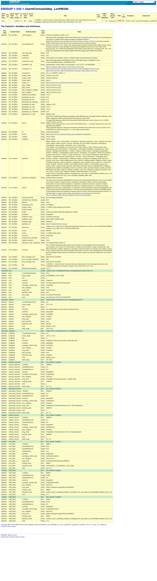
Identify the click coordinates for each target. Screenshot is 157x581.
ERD (153, 4)
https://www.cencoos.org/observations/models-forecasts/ (64, 83)
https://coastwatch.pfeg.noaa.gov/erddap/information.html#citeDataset (68, 195)
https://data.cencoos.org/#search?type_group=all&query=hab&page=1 (68, 134)
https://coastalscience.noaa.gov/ (71, 71)
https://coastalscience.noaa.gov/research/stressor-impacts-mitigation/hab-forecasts (72, 69)
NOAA (140, 4)
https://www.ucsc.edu (53, 71)
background (112, 21)
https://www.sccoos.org (89, 71)
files (25, 21)
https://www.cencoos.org (76, 67)
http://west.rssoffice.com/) (55, 45)
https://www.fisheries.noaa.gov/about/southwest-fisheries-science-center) (70, 41)
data (3, 21)
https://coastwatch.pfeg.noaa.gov (56, 67)
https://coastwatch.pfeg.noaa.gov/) (88, 37)
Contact (22, 537)
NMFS (144, 4)
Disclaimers (4, 537)
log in (130, 2)
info (19, 9)
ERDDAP (7, 9)
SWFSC (148, 4)
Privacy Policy (14, 537)
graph (17, 21)
